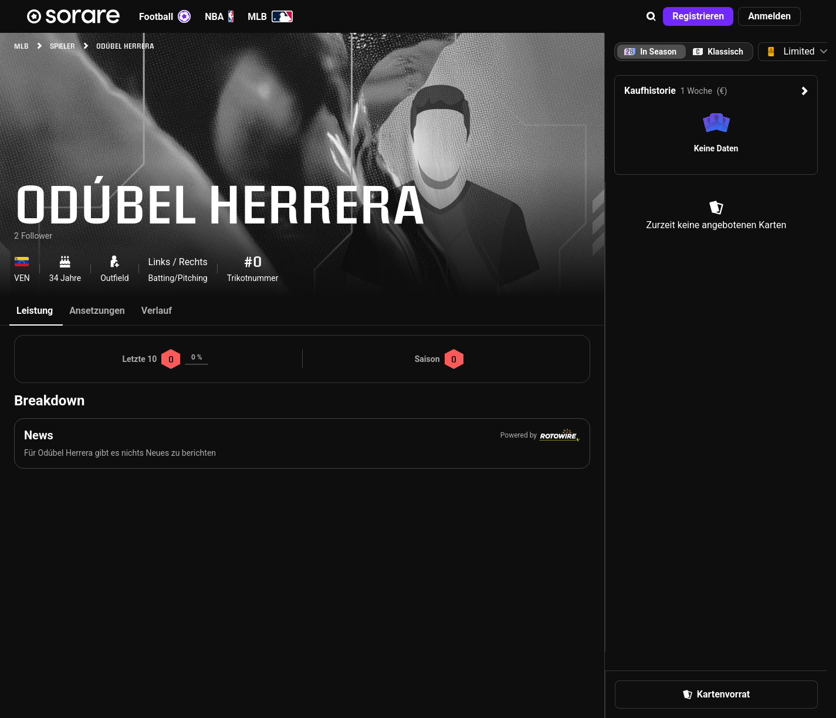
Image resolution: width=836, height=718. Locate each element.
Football (165, 16)
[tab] (718, 51)
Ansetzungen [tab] (97, 310)
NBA (219, 16)
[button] (651, 16)
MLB (270, 16)
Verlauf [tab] (156, 310)
